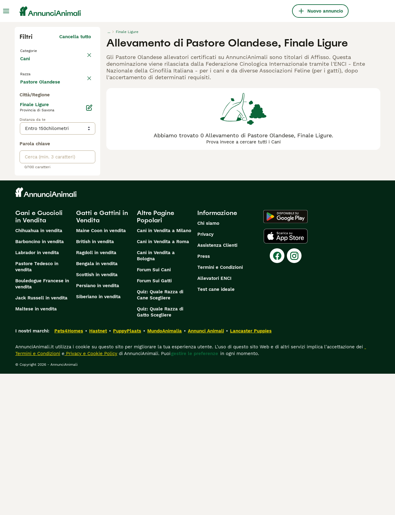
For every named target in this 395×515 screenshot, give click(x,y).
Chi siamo (208, 364)
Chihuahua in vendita (38, 372)
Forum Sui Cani (154, 411)
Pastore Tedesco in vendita (36, 408)
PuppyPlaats (127, 472)
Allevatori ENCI (214, 419)
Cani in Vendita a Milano (164, 372)
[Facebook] (277, 397)
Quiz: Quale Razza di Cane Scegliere (160, 436)
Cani (26, 65)
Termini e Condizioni (220, 408)
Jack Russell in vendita (41, 439)
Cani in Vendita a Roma (163, 383)
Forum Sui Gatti (154, 422)
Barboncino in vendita (39, 383)
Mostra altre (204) (70, 222)
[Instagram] (294, 397)
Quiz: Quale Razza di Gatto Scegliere (160, 453)
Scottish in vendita (97, 416)
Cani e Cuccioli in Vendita (39, 357)
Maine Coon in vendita (101, 372)
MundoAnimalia (164, 472)
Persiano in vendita (97, 427)
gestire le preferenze (194, 495)
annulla (82, 82)
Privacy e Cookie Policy (90, 495)
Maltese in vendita (36, 450)
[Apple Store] (285, 377)
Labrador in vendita (37, 394)
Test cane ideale (216, 430)
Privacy (205, 375)
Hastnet (98, 472)
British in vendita (95, 383)
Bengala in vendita (97, 405)
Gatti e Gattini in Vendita (102, 357)
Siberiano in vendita (98, 438)
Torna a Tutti (35, 50)
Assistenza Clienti (217, 386)
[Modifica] (89, 249)
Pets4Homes (68, 472)
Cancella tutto (75, 36)
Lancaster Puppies (251, 472)
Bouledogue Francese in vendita (42, 425)
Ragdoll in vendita (96, 394)
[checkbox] (23, 111)
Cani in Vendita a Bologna (156, 397)
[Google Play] (285, 357)
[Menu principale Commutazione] (6, 11)
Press (203, 397)
